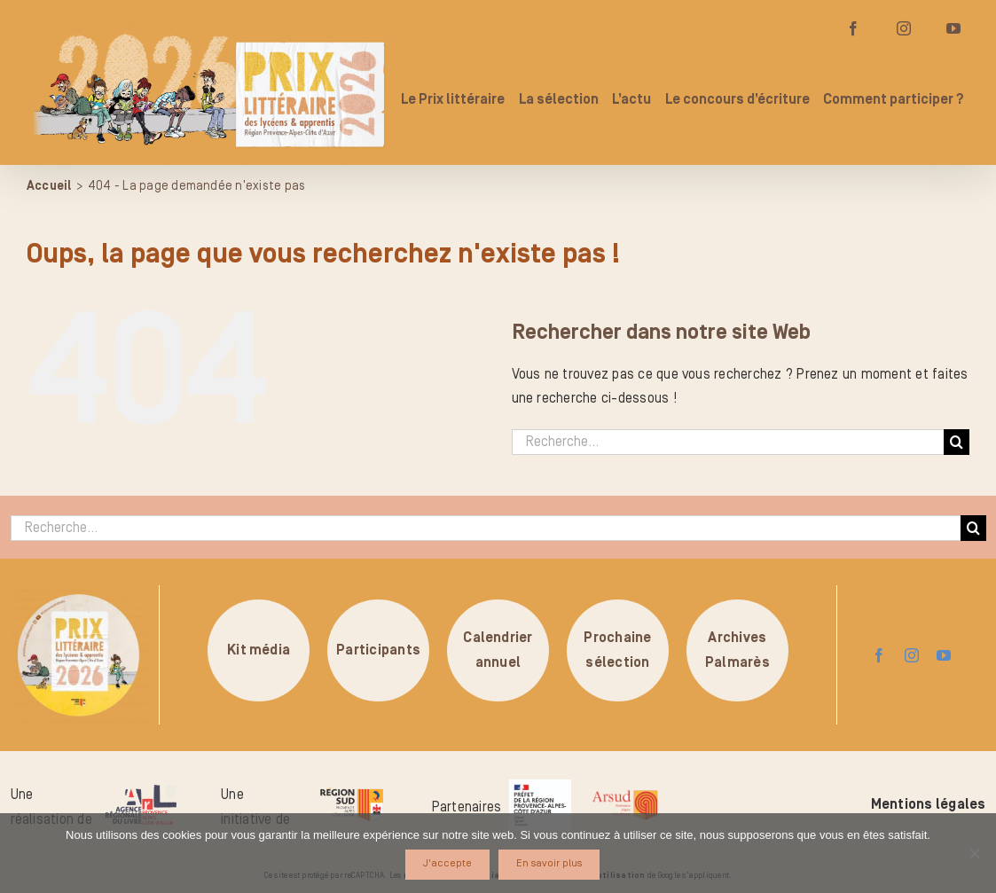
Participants (378, 650)
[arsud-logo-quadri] (624, 793)
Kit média (258, 650)
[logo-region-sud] (351, 788)
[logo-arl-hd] (141, 792)
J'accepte (447, 863)
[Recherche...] (728, 442)
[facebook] (879, 655)
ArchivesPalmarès (737, 650)
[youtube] (944, 655)
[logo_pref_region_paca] (540, 787)
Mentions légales (928, 804)
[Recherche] (956, 442)
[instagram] (912, 655)
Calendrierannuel (497, 650)
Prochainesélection (617, 650)
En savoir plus (549, 863)
